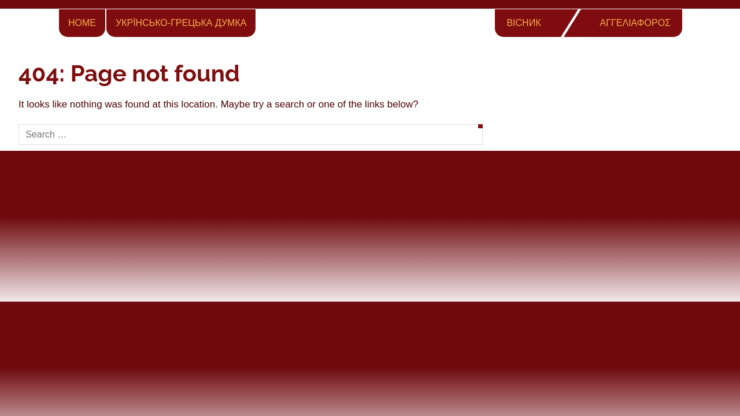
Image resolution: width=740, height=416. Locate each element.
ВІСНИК (523, 23)
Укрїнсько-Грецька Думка (181, 23)
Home (82, 23)
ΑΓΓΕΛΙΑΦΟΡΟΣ (635, 23)
